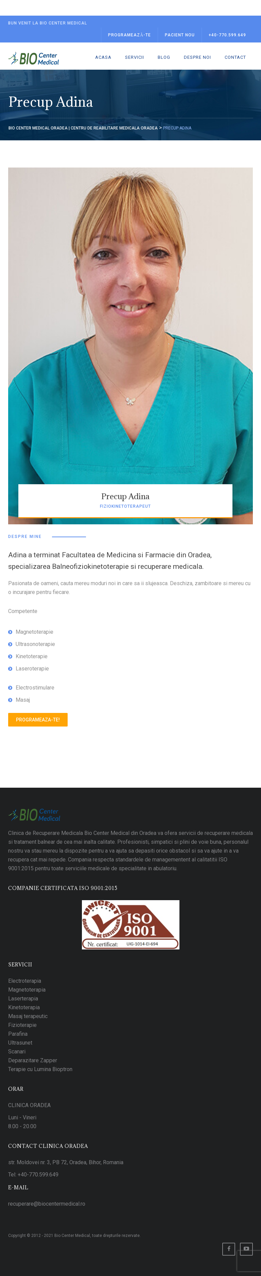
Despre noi (197, 57)
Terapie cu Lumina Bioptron (40, 1069)
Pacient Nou (180, 35)
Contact (235, 57)
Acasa (103, 57)
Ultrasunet (20, 1042)
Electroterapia (24, 981)
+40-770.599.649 (227, 35)
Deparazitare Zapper (32, 1060)
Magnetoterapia (27, 989)
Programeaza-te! (38, 719)
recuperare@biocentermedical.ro (46, 1204)
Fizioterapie (22, 1025)
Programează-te (129, 35)
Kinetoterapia (24, 1007)
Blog (164, 57)
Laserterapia (23, 998)
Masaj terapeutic (28, 1016)
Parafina (18, 1034)
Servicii (134, 57)
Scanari (16, 1051)
